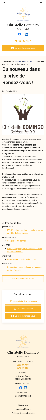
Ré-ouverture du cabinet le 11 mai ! (22, 259)
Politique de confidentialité (23, 413)
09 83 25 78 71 (23, 41)
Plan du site (23, 405)
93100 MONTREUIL (23, 377)
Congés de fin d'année (16, 241)
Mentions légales (23, 409)
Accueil (18, 61)
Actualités (27, 61)
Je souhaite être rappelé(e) (23, 301)
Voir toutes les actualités (23, 278)
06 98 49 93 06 (23, 368)
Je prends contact (23, 308)
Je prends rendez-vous (23, 48)
